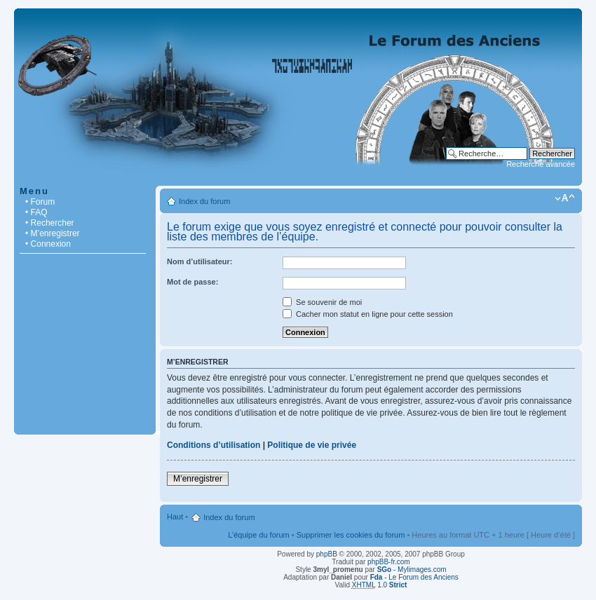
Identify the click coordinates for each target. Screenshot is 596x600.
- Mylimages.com (412, 569)
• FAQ (36, 212)
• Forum (40, 202)
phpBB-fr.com (388, 562)
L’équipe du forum (258, 535)
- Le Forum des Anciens (414, 577)
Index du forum (204, 201)
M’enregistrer (197, 479)
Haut (175, 516)
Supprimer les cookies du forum (351, 535)
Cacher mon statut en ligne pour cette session (368, 314)
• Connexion (48, 244)
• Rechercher (49, 223)
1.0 (379, 585)
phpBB (326, 554)
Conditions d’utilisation (213, 445)
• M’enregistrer (52, 233)
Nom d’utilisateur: (200, 261)
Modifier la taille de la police (565, 198)
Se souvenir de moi (322, 302)
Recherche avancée (540, 164)
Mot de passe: (192, 282)
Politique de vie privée (311, 445)
